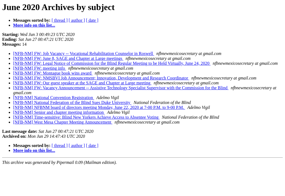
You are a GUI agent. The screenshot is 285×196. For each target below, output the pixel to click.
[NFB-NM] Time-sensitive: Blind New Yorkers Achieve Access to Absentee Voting (86, 117)
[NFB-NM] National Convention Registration (53, 97)
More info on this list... (34, 25)
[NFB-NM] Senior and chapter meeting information (59, 112)
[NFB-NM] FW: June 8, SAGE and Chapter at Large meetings (68, 58)
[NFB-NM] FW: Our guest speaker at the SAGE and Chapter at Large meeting (82, 83)
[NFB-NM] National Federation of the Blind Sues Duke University (72, 102)
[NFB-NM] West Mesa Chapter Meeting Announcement (62, 122)
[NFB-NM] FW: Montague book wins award (53, 73)
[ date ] (92, 20)
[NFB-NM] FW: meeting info (39, 68)
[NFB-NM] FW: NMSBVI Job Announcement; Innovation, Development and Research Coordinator (101, 78)
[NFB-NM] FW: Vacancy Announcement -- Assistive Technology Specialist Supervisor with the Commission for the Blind (120, 87)
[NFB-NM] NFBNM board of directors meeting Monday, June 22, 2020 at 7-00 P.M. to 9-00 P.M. (99, 107)
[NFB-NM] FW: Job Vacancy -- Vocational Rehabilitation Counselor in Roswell (83, 53)
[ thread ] (60, 20)
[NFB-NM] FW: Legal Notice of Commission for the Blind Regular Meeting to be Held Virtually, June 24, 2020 (111, 63)
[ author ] (77, 20)
